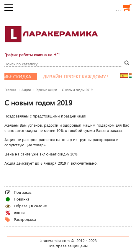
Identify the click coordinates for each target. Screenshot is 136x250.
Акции (26, 89)
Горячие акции (46, 89)
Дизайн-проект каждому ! (78, 76)
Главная (10, 89)
